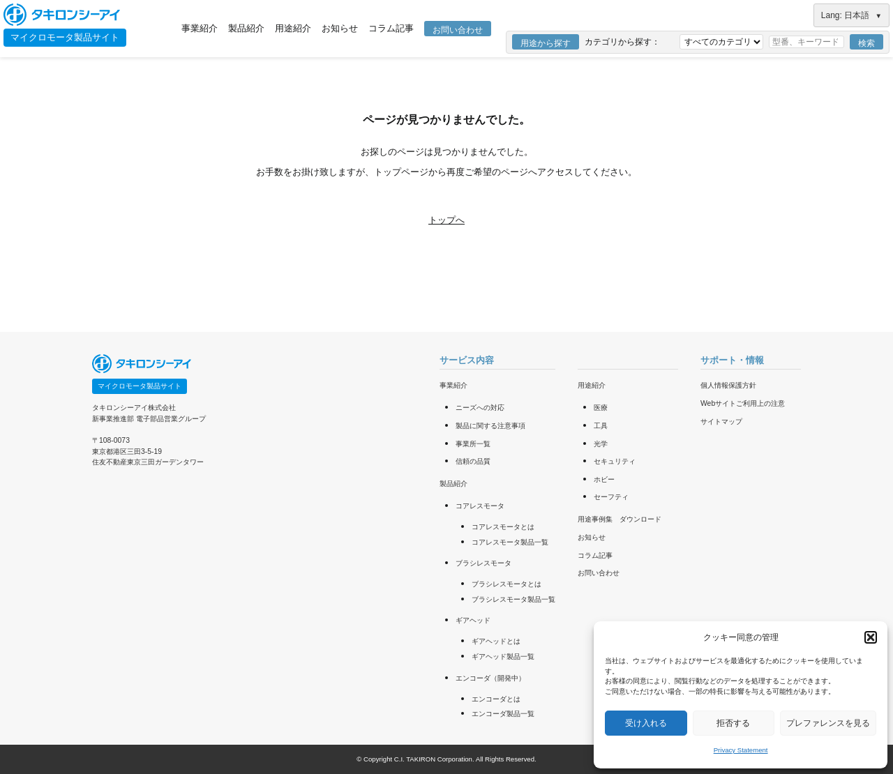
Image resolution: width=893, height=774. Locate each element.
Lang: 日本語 (851, 15)
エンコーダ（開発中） (490, 678)
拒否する (733, 723)
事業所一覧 (473, 444)
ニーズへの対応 (480, 407)
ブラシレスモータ (483, 563)
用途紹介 (293, 28)
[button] (870, 637)
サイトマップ (721, 421)
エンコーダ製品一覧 (503, 714)
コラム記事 (391, 28)
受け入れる (646, 723)
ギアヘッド (473, 620)
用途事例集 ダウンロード (619, 519)
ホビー (604, 479)
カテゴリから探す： (622, 42)
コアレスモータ (480, 506)
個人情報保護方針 (728, 385)
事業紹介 (199, 28)
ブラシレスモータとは (506, 584)
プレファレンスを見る (828, 723)
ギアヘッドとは (496, 641)
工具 (601, 426)
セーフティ (611, 497)
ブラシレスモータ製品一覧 (513, 599)
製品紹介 (246, 28)
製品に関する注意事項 (490, 426)
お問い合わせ (458, 30)
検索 (866, 43)
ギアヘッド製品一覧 (503, 656)
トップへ (446, 220)
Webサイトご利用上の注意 (742, 403)
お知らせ (340, 28)
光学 (601, 444)
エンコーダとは (496, 699)
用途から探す (545, 43)
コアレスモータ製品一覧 (510, 542)
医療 (601, 407)
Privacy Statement (741, 750)
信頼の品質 (473, 461)
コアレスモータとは (503, 527)
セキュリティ (615, 461)
